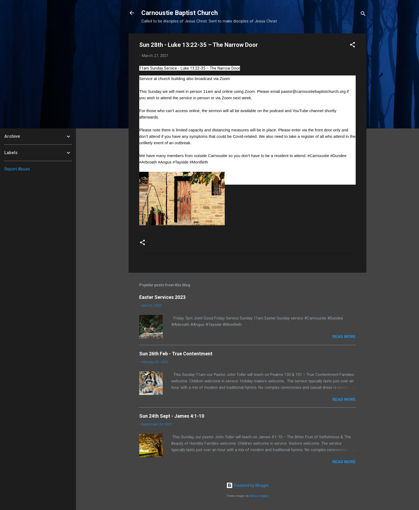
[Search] (363, 14)
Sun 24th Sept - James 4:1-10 (171, 416)
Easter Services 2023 (162, 297)
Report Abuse (17, 169)
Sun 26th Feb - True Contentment (175, 353)
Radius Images (259, 496)
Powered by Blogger (247, 485)
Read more (344, 336)
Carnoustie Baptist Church (179, 13)
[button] (352, 45)
